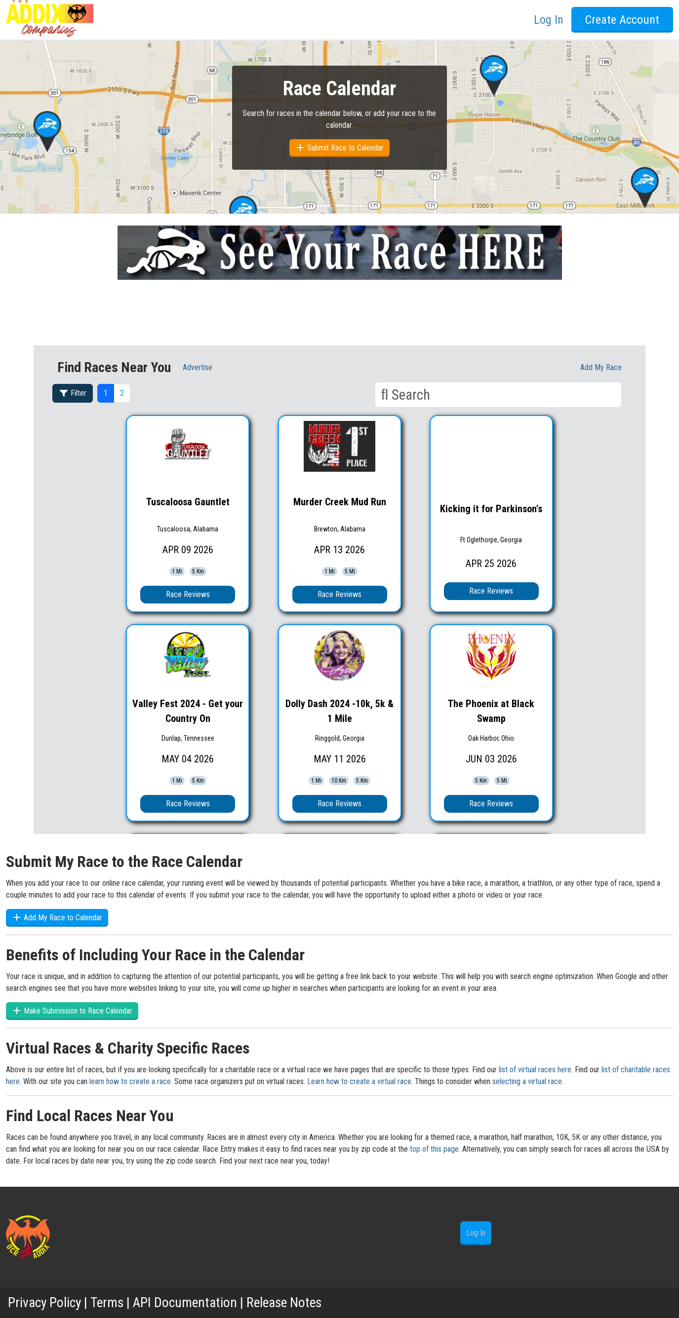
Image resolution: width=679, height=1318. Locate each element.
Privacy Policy (45, 1302)
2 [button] (122, 393)
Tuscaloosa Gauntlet (188, 502)
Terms (108, 1302)
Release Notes (289, 1302)
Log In (548, 20)
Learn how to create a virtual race (359, 1081)
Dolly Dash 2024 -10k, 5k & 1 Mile (339, 711)
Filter (72, 393)
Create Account (622, 20)
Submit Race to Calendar (339, 147)
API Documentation (187, 1302)
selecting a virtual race (527, 1081)
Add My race (601, 367)
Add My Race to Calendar (57, 917)
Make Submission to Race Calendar (72, 1011)
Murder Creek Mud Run (339, 502)
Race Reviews (188, 594)
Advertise (197, 367)
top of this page (434, 1149)
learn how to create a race (130, 1081)
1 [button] (106, 393)
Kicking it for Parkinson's (491, 509)
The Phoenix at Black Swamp (491, 711)
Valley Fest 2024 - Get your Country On (187, 711)
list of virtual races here (535, 1069)
